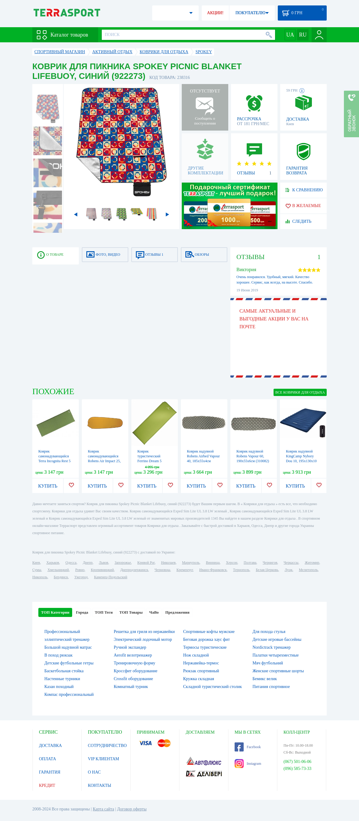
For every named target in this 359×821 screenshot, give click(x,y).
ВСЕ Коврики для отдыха (300, 392)
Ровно (79, 570)
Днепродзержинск (134, 570)
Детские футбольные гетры (69, 663)
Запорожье (122, 562)
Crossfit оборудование (133, 679)
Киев (36, 562)
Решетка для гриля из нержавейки (144, 631)
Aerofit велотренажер (133, 655)
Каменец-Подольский (110, 577)
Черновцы (162, 570)
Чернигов (270, 562)
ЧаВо (154, 612)
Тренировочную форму (134, 663)
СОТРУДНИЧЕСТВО (107, 745)
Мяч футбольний (267, 663)
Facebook (248, 746)
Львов (103, 562)
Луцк (289, 570)
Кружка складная (198, 679)
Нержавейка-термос (201, 663)
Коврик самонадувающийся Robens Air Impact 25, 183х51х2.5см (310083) (104, 461)
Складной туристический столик (212, 686)
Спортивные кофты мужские (209, 631)
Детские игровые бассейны (276, 639)
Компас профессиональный (69, 694)
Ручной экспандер (130, 647)
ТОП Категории (55, 612)
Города (82, 612)
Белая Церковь (267, 570)
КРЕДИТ (47, 785)
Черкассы (291, 562)
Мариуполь (191, 562)
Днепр (87, 562)
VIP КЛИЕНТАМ (103, 759)
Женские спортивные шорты (278, 671)
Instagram (248, 763)
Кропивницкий (102, 570)
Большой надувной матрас (68, 647)
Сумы (36, 570)
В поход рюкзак (58, 655)
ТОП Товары (131, 612)
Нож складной (196, 655)
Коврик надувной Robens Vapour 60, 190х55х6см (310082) (252, 456)
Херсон (231, 562)
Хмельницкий (58, 570)
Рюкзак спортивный (201, 671)
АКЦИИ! (215, 13)
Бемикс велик (264, 679)
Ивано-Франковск (213, 570)
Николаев (168, 562)
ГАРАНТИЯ (49, 772)
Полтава (250, 562)
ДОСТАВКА (50, 745)
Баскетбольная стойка (64, 671)
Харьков (52, 562)
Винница (213, 562)
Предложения (177, 612)
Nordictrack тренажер (271, 647)
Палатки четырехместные (275, 655)
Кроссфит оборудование (135, 671)
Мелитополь (308, 570)
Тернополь (241, 570)
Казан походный (59, 686)
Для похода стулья (268, 631)
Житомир (312, 562)
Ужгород (81, 577)
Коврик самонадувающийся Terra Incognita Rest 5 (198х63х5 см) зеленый (54, 461)
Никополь (39, 577)
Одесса (71, 562)
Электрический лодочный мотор (143, 639)
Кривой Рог (146, 562)
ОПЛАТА (47, 759)
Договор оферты (132, 809)
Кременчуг (184, 570)
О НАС (94, 772)
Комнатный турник (131, 686)
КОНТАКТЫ (99, 785)
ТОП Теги (104, 612)
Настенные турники (62, 679)
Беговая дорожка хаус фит (206, 639)
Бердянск (61, 577)
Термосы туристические (205, 647)
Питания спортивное (271, 686)
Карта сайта (103, 809)
